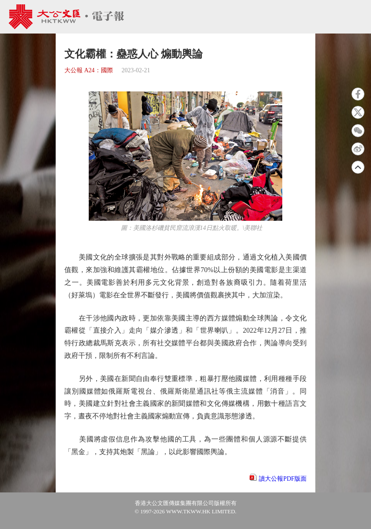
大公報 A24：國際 (88, 70)
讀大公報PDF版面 (283, 478)
